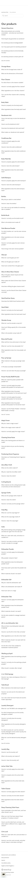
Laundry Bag (5, 749)
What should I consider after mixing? (11, 668)
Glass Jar (4, 255)
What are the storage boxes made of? (11, 69)
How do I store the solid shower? (10, 166)
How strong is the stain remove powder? (12, 249)
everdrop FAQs (4, 12)
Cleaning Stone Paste (8, 437)
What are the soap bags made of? (10, 517)
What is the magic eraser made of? (11, 427)
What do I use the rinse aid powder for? (12, 346)
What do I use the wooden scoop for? (11, 323)
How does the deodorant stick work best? (12, 128)
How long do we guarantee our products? (12, 39)
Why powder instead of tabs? (9, 558)
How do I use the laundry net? (9, 752)
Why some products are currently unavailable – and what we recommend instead (12, 33)
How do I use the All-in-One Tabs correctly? (13, 632)
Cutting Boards (6, 482)
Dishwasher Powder (7, 549)
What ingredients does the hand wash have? (13, 314)
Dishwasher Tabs (6, 597)
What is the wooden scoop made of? (11, 333)
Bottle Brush (5, 215)
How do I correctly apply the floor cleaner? (13, 86)
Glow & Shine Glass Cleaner (10, 272)
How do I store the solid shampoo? (11, 184)
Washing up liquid (6, 653)
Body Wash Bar (6, 159)
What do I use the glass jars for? (10, 258)
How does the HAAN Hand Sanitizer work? (13, 301)
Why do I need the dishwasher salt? (11, 582)
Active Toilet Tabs (7, 766)
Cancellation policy (6, 863)
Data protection (5, 857)
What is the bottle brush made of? (10, 222)
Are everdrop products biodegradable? (12, 43)
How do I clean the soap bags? (9, 521)
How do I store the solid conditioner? (11, 147)
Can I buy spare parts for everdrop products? (13, 47)
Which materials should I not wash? (11, 573)
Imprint (3, 860)
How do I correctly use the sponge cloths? (12, 504)
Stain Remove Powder (8, 228)
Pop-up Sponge (6, 358)
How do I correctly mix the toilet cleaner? (12, 795)
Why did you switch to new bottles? (11, 199)
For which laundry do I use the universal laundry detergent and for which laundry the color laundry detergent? (13, 731)
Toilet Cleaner (5, 789)
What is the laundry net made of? (10, 756)
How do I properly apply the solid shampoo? (13, 180)
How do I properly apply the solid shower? (13, 162)
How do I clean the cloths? (8, 476)
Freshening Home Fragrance (10, 454)
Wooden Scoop (6, 320)
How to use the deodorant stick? (10, 124)
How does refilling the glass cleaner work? (13, 286)
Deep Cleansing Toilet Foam (10, 807)
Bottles (3, 196)
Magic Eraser (5, 420)
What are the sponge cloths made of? (11, 496)
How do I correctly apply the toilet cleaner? (13, 791)
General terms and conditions (8, 855)
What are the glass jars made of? (10, 262)
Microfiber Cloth (6, 465)
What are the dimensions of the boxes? (12, 73)
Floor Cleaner (5, 79)
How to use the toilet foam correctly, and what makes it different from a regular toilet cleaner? (13, 823)
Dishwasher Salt (6, 580)
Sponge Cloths (6, 493)
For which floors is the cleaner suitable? (12, 82)
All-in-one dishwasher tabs (9, 623)
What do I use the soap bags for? (10, 513)
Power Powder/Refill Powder (10, 377)
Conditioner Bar (6, 138)
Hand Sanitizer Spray (8, 298)
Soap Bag (4, 510)
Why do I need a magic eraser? (9, 423)
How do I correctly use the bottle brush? (12, 218)
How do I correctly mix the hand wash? (12, 310)
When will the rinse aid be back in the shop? (13, 342)
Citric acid (4, 832)
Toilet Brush (5, 685)
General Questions (7, 28)
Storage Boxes (6, 66)
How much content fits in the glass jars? (12, 266)
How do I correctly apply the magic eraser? (13, 431)
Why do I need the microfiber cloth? (11, 472)
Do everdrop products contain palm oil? (12, 56)
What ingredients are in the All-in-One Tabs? (13, 636)
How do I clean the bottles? (8, 203)
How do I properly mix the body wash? (12, 105)
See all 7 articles (5, 414)
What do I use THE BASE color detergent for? (13, 708)
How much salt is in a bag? (8, 590)
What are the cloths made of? (9, 468)
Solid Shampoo (6, 178)
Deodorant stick (6, 115)
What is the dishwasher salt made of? (11, 586)
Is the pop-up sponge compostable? (11, 366)
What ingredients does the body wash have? (13, 109)
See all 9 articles (5, 60)
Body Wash (4, 102)
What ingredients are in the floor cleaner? (12, 90)
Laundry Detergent (7, 705)
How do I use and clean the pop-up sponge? (13, 371)
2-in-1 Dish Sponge (7, 674)
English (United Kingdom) (8, 865)
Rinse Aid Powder (6, 339)
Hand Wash (5, 307)
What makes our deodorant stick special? (12, 132)
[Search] (12, 15)
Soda (3, 527)
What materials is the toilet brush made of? (13, 688)
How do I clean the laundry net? (10, 760)
